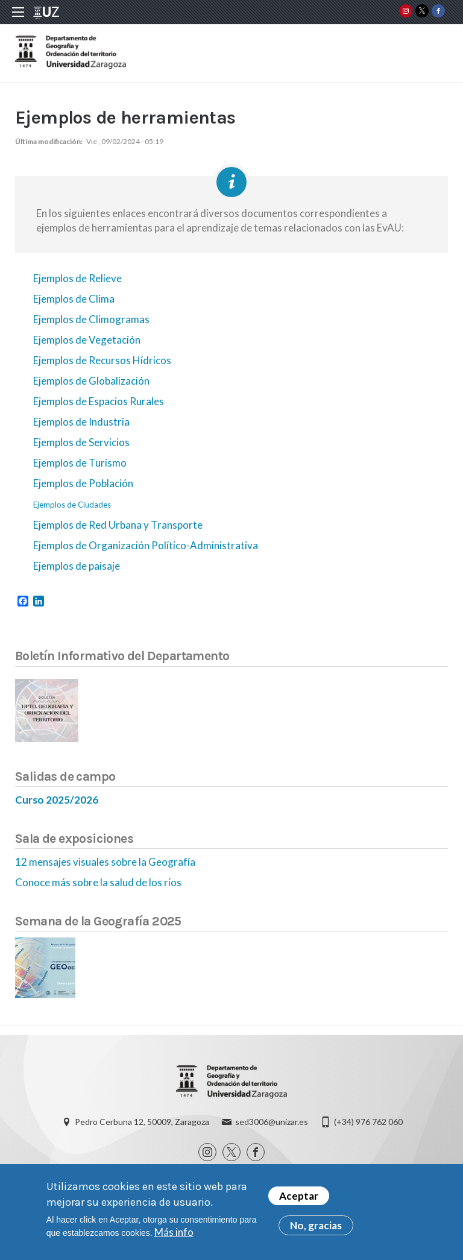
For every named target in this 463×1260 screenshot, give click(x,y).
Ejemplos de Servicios (81, 442)
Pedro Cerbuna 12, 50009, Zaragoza (142, 1122)
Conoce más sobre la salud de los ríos (98, 882)
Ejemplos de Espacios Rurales (98, 401)
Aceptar (298, 1197)
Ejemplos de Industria (81, 421)
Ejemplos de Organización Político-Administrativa (145, 545)
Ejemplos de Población (83, 483)
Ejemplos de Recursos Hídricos (102, 360)
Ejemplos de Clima (74, 298)
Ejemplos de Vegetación (86, 339)
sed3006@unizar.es (271, 1122)
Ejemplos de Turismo (80, 462)
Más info (174, 1233)
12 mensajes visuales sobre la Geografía (105, 861)
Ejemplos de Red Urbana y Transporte (118, 524)
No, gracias (316, 1226)
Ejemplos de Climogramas (91, 319)
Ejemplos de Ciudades (72, 504)
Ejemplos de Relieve (77, 278)
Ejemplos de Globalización (91, 380)
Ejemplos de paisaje (76, 565)
